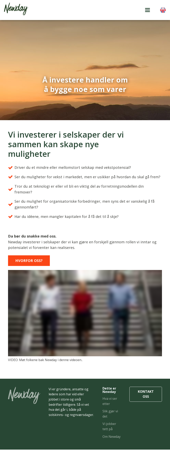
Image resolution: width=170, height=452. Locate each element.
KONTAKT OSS (146, 396)
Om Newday (111, 439)
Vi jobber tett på (109, 429)
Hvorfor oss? (30, 262)
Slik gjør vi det (110, 416)
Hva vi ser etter (109, 403)
